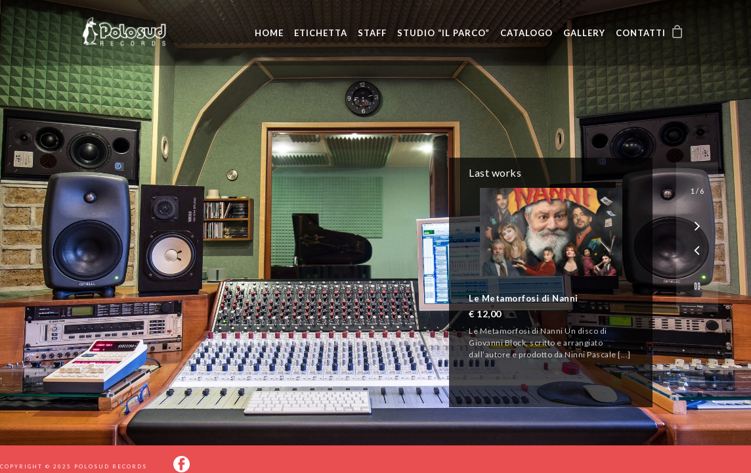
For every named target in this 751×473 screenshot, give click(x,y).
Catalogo (526, 33)
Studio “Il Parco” (443, 33)
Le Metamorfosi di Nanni (523, 298)
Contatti (641, 33)
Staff (372, 33)
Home (269, 33)
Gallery (584, 33)
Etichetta (320, 33)
